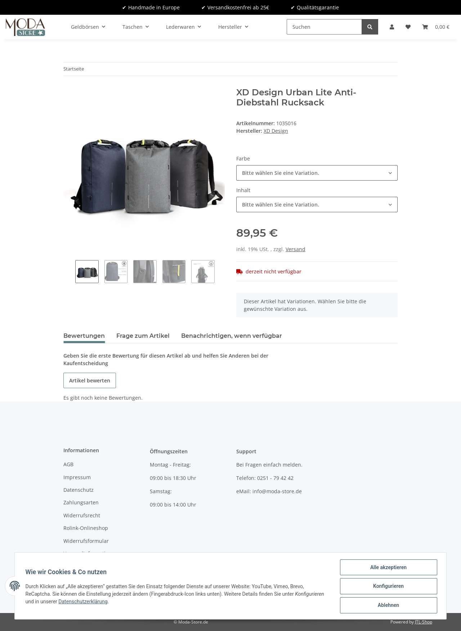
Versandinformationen (90, 553)
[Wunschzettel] (408, 26)
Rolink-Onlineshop (85, 528)
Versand (295, 249)
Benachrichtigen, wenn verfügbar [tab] (231, 335)
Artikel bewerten (89, 380)
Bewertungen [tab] (84, 335)
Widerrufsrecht (81, 515)
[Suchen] (324, 27)
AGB (68, 464)
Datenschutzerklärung (83, 602)
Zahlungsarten (81, 502)
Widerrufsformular (86, 540)
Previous (69, 272)
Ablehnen (387, 605)
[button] (392, 26)
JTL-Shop (423, 622)
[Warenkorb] (435, 26)
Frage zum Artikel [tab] (143, 335)
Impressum (77, 477)
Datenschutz (78, 489)
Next (221, 272)
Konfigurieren (387, 587)
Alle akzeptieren (387, 568)
